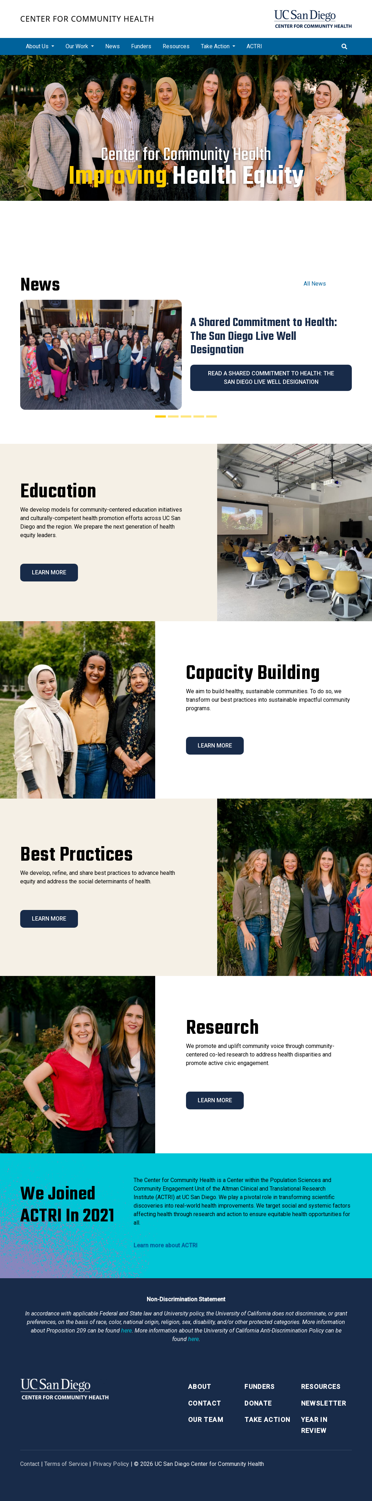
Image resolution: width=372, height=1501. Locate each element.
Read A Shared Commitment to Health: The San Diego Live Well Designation (271, 377)
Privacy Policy (111, 1464)
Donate (258, 1403)
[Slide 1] (160, 416)
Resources (176, 46)
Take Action (267, 1419)
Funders (141, 46)
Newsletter (323, 1403)
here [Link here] (126, 1330)
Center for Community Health (87, 18)
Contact (204, 1403)
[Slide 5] (211, 416)
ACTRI (254, 46)
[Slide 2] (173, 416)
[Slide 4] (198, 416)
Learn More (49, 572)
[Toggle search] (344, 46)
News (112, 46)
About (200, 1386)
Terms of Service (66, 1464)
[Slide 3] (186, 416)
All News (315, 283)
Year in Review (314, 1425)
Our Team (205, 1419)
